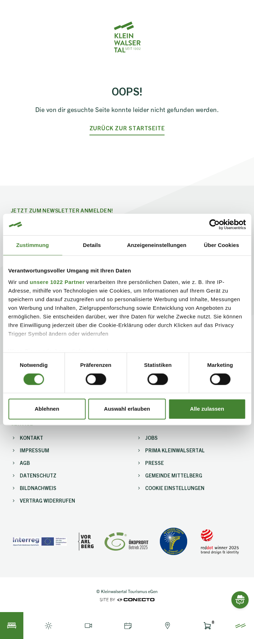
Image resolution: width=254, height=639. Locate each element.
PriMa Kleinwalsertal (175, 450)
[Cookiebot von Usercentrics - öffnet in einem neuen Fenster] (214, 224)
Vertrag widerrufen (47, 500)
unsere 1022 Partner (57, 282)
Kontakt (31, 437)
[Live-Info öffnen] (48, 625)
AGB (25, 463)
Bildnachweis (38, 488)
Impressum (34, 450)
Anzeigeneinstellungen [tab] (156, 245)
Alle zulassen (207, 409)
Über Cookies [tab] (221, 245)
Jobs (151, 437)
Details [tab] (92, 245)
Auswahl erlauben (127, 409)
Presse (154, 463)
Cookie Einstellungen (174, 488)
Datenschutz (38, 475)
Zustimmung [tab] (32, 245)
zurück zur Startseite (127, 128)
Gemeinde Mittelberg (173, 475)
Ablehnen (47, 409)
